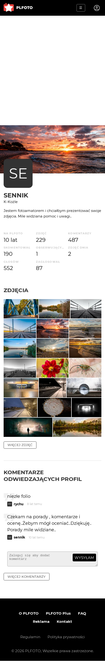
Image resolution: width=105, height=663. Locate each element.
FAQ (82, 615)
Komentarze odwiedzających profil (43, 475)
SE (18, 173)
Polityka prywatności (66, 639)
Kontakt (64, 623)
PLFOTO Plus (58, 615)
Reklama (41, 623)
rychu (18, 504)
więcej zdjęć (20, 445)
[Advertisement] (52, 70)
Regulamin (30, 639)
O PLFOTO (29, 615)
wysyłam (84, 557)
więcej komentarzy (26, 579)
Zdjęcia (16, 290)
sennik (16, 195)
